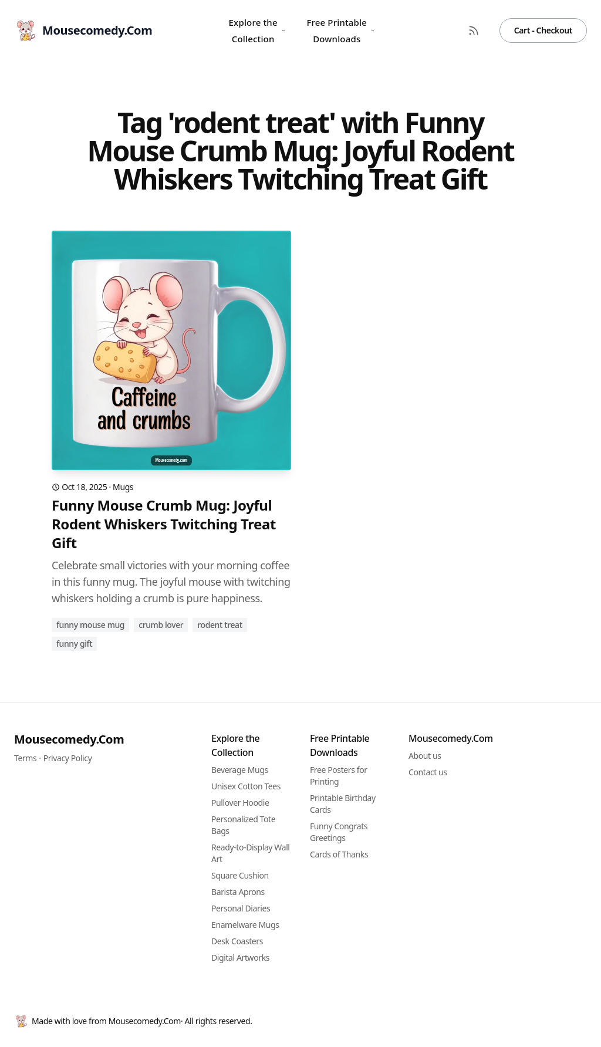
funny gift (74, 643)
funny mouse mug (90, 624)
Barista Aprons (238, 891)
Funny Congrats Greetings (338, 831)
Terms (25, 758)
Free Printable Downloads (340, 30)
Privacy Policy (67, 758)
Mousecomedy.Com (69, 739)
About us (424, 755)
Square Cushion (240, 875)
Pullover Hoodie (240, 802)
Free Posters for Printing (338, 775)
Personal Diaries (240, 908)
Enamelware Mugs (245, 924)
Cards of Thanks (339, 854)
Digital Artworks (240, 957)
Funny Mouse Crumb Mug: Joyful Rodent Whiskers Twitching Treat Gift (164, 524)
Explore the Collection (257, 30)
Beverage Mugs (239, 769)
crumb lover (161, 624)
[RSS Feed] (473, 30)
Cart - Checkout (543, 30)
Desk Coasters (237, 941)
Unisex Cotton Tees (246, 786)
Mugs (123, 486)
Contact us (427, 772)
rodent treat (219, 624)
